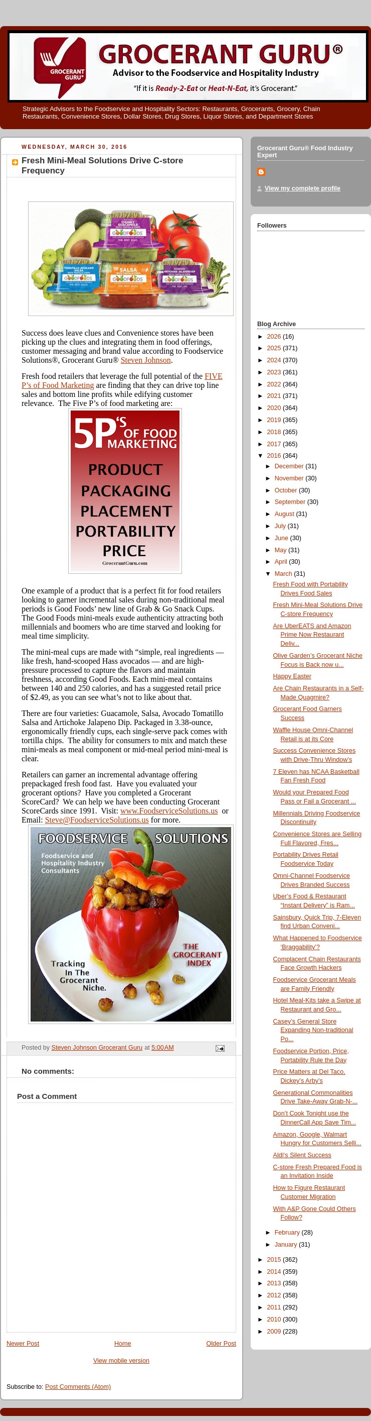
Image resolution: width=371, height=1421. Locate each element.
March (284, 573)
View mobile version (121, 1360)
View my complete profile (302, 188)
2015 (275, 1259)
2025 (275, 348)
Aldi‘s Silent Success (302, 1155)
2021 (275, 395)
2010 (275, 1319)
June (282, 538)
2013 (275, 1283)
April (282, 561)
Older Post (221, 1343)
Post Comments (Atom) (78, 1386)
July (281, 526)
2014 (275, 1271)
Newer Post (23, 1343)
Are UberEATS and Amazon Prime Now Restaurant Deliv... (312, 635)
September (291, 501)
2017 (275, 444)
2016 (275, 455)
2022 (275, 384)
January (287, 1244)
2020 (275, 408)
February (288, 1232)
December (290, 466)
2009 (275, 1331)
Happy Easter (292, 676)
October (287, 490)
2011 (275, 1307)
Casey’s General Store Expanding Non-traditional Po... (313, 1030)
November (290, 478)
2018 (275, 432)
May (281, 550)
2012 (275, 1295)
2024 (275, 360)
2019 (275, 420)
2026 (275, 336)
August (285, 514)
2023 (275, 372)
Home (122, 1343)
